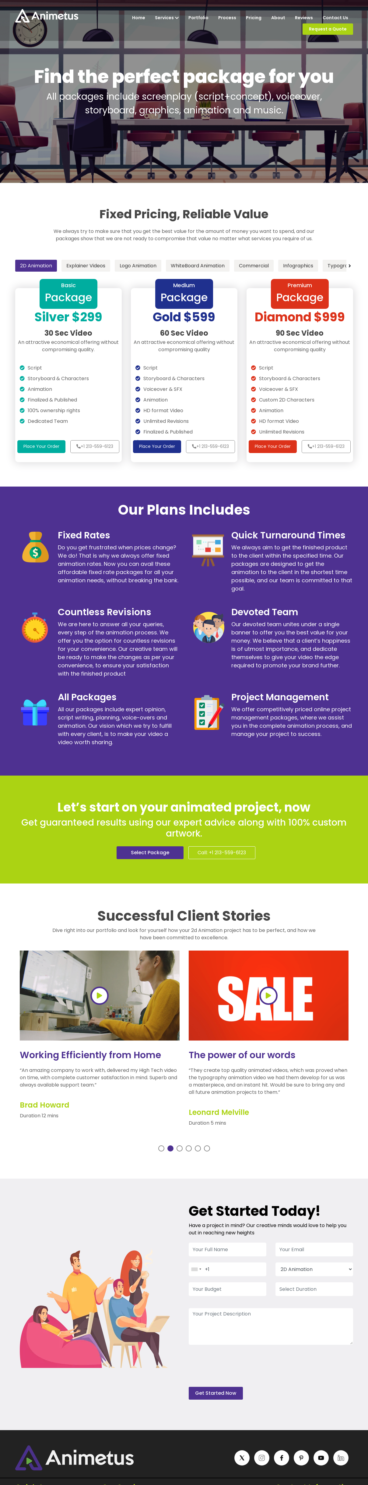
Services (167, 18)
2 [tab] (171, 1148)
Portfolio (198, 18)
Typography (342, 265)
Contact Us (335, 18)
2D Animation (36, 265)
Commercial (254, 265)
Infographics (298, 265)
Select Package (150, 852)
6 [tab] (208, 1148)
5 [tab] (199, 1148)
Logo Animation (138, 265)
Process (227, 18)
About (278, 18)
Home (138, 18)
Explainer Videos (85, 265)
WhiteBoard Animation (198, 265)
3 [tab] (180, 1148)
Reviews (304, 18)
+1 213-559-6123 (94, 446)
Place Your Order (41, 446)
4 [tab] (190, 1148)
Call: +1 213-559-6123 (222, 852)
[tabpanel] (99, 1040)
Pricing (253, 18)
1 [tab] (161, 1148)
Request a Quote (328, 29)
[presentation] (235, 1369)
